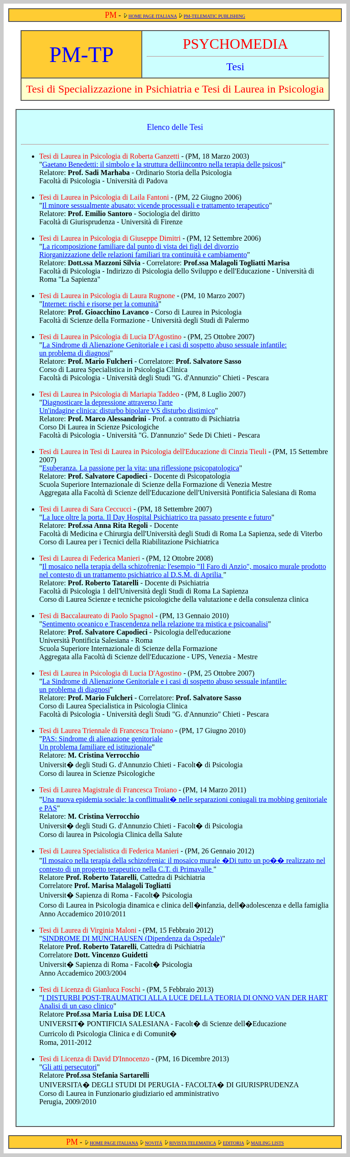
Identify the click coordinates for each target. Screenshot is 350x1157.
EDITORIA (233, 1143)
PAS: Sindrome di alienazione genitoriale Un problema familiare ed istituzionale (101, 743)
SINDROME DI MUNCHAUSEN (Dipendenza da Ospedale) (132, 938)
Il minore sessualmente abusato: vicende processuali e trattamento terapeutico (155, 205)
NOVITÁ (153, 1143)
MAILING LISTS (267, 1143)
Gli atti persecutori (69, 1067)
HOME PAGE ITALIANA (153, 16)
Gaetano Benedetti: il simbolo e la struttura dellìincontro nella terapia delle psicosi (162, 164)
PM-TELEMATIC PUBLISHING (214, 16)
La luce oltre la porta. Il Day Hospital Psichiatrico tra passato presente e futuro (157, 517)
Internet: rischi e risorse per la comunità (100, 304)
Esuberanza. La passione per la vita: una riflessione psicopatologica (140, 468)
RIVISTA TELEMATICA (192, 1143)
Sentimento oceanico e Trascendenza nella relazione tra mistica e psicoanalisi (155, 624)
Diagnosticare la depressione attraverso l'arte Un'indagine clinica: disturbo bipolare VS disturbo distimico (127, 406)
